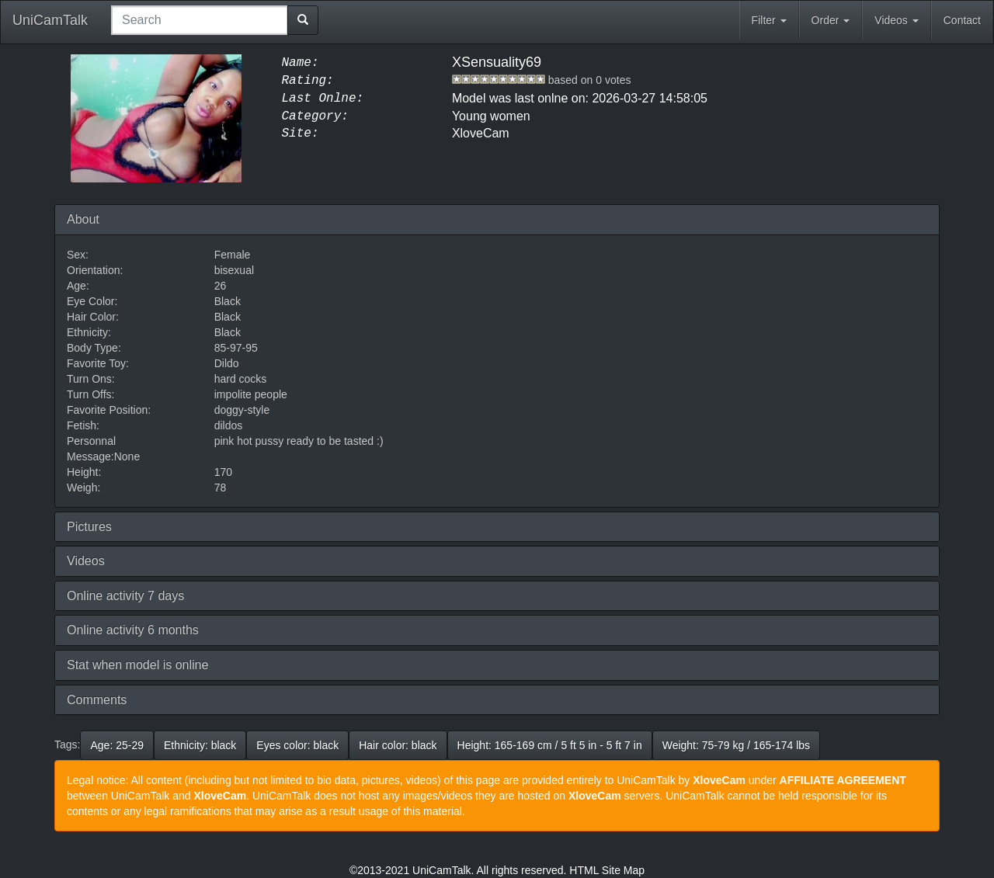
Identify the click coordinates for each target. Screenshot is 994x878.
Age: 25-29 (117, 745)
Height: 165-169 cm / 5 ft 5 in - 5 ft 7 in (549, 745)
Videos (896, 20)
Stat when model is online (137, 665)
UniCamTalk (50, 20)
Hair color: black (397, 745)
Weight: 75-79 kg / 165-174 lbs (736, 745)
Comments (97, 699)
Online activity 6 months (133, 630)
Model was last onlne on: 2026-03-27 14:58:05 (579, 98)
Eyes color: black (297, 745)
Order (831, 20)
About (83, 219)
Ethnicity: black (200, 745)
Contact (962, 20)
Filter (769, 20)
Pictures (89, 526)
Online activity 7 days (125, 595)
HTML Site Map (607, 870)
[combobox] (199, 20)
